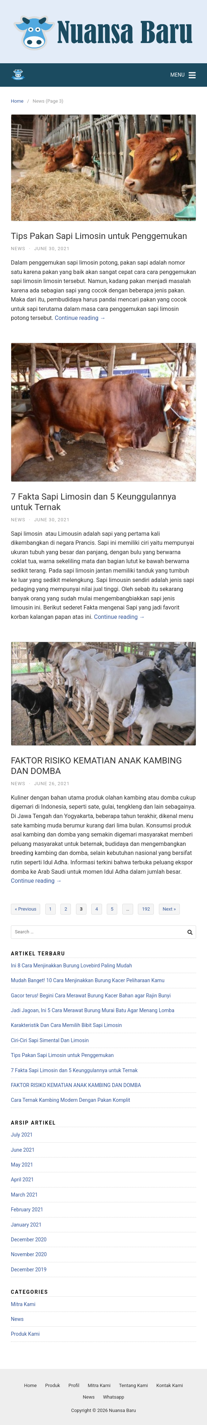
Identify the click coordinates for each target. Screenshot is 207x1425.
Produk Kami (25, 1334)
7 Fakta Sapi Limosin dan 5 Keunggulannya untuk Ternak (74, 1070)
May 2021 (22, 1165)
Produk (52, 1385)
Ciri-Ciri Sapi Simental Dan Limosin (50, 1040)
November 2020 (29, 1254)
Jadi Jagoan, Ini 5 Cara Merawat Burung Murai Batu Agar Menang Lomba (92, 1010)
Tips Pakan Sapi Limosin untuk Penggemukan (99, 236)
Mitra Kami (23, 1304)
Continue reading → (80, 317)
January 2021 (26, 1225)
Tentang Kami (133, 1385)
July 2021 (22, 1135)
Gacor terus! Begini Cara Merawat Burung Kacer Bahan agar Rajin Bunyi (91, 995)
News (18, 248)
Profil (73, 1385)
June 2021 (23, 1150)
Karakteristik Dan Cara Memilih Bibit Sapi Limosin (66, 1025)
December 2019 (29, 1269)
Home (17, 101)
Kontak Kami (169, 1385)
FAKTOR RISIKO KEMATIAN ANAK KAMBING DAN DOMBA (76, 1085)
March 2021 (24, 1195)
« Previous (25, 909)
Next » (169, 909)
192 (146, 909)
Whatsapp (113, 1397)
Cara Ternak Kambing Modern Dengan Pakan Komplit (70, 1100)
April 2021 (22, 1179)
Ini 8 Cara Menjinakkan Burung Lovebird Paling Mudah (71, 965)
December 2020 (29, 1239)
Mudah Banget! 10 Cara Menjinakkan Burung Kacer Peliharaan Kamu (88, 980)
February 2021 (27, 1209)
